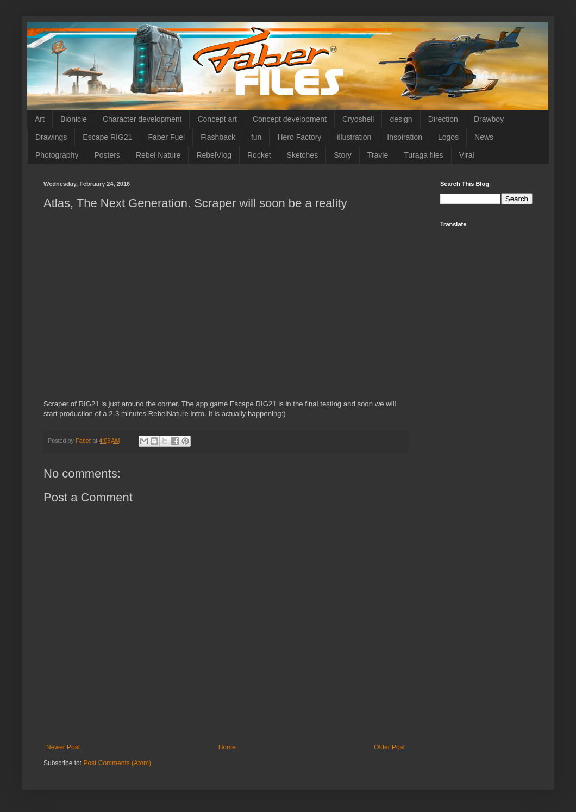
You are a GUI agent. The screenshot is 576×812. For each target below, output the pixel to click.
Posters (107, 155)
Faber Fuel (166, 137)
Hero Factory (299, 137)
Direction (443, 119)
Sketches (302, 155)
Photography (56, 155)
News (483, 137)
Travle (377, 155)
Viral (466, 155)
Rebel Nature (158, 155)
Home (227, 747)
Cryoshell (358, 119)
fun (256, 137)
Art (40, 119)
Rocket (259, 155)
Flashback (218, 137)
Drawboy (489, 119)
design (401, 119)
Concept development (290, 119)
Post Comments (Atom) (117, 763)
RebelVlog (213, 155)
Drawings (51, 137)
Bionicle (73, 119)
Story (343, 155)
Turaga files (423, 155)
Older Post (389, 747)
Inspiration (404, 137)
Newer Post (63, 747)
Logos (448, 137)
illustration (354, 137)
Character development (142, 119)
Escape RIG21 (107, 137)
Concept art (216, 119)
